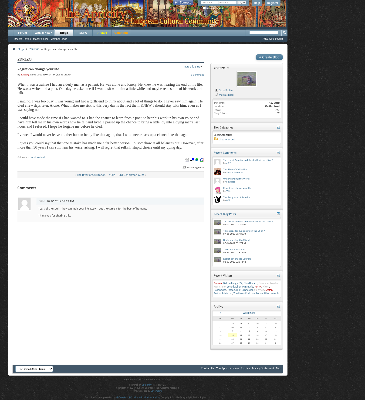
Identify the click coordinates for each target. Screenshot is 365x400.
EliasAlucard (250, 283)
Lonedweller (234, 286)
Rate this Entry (192, 66)
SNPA (83, 32)
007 (228, 200)
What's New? (43, 32)
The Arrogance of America (236, 197)
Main (112, 174)
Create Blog (269, 57)
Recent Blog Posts (225, 214)
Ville (228, 191)
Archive (245, 368)
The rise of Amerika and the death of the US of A (248, 160)
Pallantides (220, 290)
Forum (22, 32)
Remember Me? (213, 8)
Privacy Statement (263, 368)
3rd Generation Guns (131, 174)
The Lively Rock (242, 293)
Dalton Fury (229, 283)
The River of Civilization (91, 174)
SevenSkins (156, 390)
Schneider (247, 290)
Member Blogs (59, 38)
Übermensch (271, 293)
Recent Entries (22, 38)
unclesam (257, 293)
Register (272, 3)
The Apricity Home (227, 368)
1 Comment (197, 74)
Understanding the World (236, 178)
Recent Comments (225, 152)
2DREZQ (34, 49)
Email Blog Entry (193, 167)
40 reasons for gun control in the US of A (244, 230)
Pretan (231, 290)
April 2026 (249, 313)
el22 (228, 163)
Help (257, 3)
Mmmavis (247, 286)
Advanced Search (273, 38)
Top (278, 368)
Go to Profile (224, 90)
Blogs (64, 32)
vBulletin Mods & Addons (147, 397)
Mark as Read (224, 94)
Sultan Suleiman (234, 172)
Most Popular (40, 38)
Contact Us (207, 368)
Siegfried (230, 181)
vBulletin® (147, 384)
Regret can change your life (237, 188)
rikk (238, 290)
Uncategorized (37, 157)
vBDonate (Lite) (124, 397)
